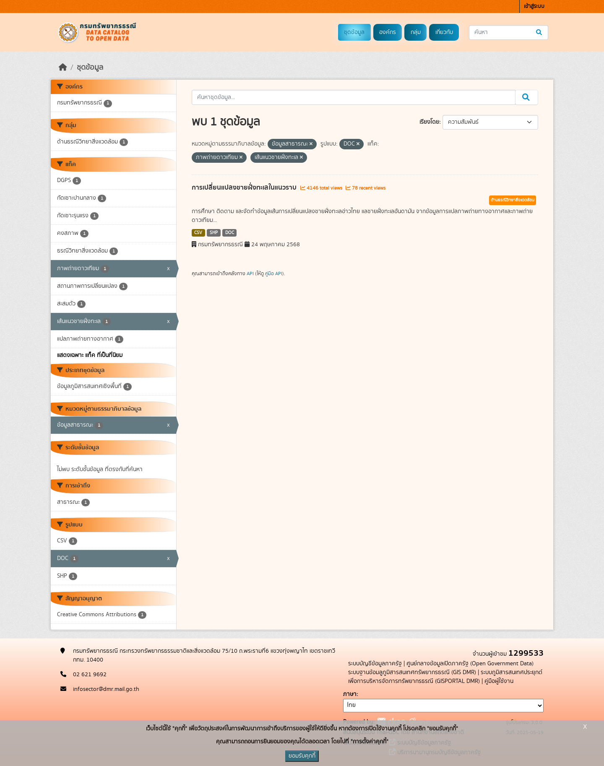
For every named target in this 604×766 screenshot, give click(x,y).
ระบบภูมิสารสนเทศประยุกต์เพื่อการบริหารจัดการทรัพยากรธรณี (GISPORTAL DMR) (445, 676)
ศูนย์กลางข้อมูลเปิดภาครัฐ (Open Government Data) (470, 663)
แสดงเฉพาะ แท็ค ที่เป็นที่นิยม (89, 355)
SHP (214, 232)
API (250, 273)
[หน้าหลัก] (63, 67)
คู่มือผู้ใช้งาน (498, 681)
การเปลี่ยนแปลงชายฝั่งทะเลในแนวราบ (245, 187)
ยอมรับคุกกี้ (302, 756)
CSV (198, 232)
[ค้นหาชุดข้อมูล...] (508, 32)
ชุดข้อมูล (354, 32)
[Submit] (540, 32)
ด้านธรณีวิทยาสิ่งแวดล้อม (512, 200)
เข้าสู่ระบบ (534, 6)
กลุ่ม (416, 32)
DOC (229, 232)
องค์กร (387, 32)
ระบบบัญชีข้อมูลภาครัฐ (375, 663)
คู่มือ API (273, 273)
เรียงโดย (429, 122)
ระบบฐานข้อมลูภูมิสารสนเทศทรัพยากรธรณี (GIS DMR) (412, 672)
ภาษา (350, 694)
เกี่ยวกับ (444, 32)
